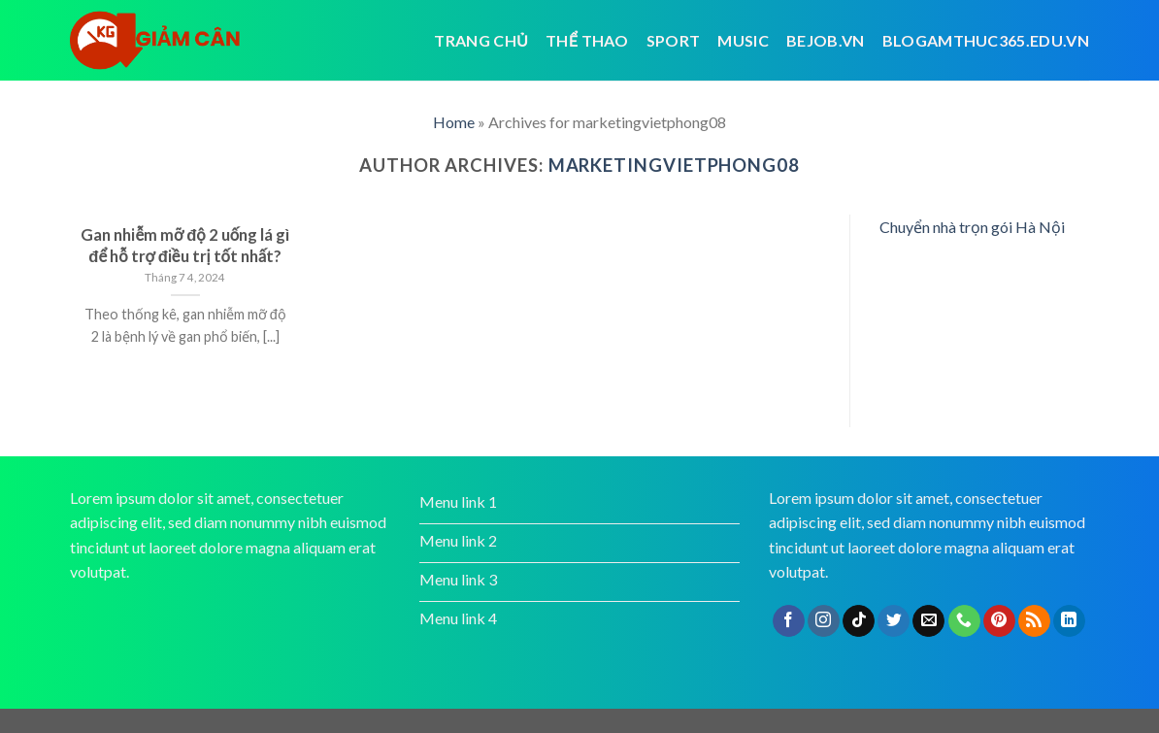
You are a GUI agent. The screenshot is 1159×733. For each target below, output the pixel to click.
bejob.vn (825, 40)
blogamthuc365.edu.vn (985, 40)
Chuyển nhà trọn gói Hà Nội (972, 226)
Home (454, 122)
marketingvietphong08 (674, 165)
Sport (673, 40)
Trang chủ (481, 40)
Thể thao (587, 40)
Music (743, 40)
